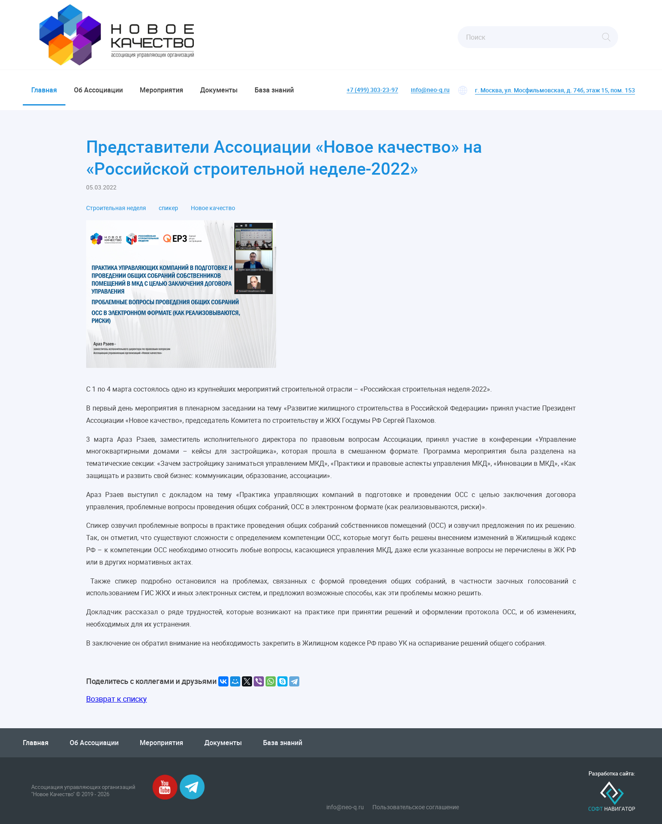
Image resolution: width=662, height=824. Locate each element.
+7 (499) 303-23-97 (372, 90)
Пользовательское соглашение (415, 807)
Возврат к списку (116, 699)
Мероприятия (161, 90)
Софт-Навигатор (612, 796)
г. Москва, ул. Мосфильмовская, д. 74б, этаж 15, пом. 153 (555, 90)
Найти (606, 37)
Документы (219, 90)
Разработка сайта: (612, 773)
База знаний (274, 90)
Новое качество (213, 208)
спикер (168, 208)
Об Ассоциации (98, 90)
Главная (44, 90)
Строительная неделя (116, 208)
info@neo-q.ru (430, 90)
